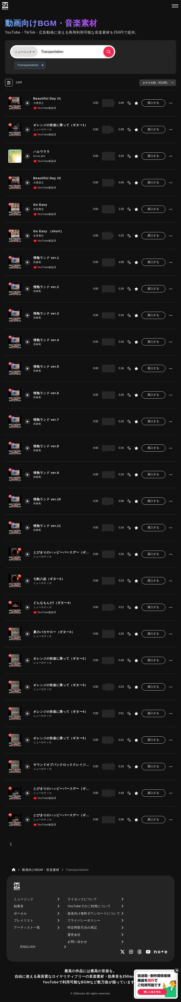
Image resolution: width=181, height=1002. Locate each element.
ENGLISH (27, 946)
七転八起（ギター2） (49, 579)
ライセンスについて (82, 899)
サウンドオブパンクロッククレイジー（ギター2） (61, 764)
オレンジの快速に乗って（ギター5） (60, 738)
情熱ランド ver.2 (46, 287)
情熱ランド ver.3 (46, 313)
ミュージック (24, 899)
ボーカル (20, 913)
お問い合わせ (77, 941)
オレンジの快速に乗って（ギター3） (60, 685)
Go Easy (40, 204)
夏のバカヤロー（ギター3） (54, 632)
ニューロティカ (42, 129)
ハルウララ (41, 151)
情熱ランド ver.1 (46, 257)
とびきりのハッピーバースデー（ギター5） (61, 552)
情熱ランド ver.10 (47, 499)
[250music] (5, 6)
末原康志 (38, 209)
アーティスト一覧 (27, 927)
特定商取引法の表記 (82, 927)
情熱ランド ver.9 (46, 472)
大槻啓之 (38, 103)
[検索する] (108, 52)
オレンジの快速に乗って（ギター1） (60, 125)
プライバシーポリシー (83, 920)
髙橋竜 (37, 262)
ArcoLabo (39, 156)
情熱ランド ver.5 (46, 366)
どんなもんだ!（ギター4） (53, 603)
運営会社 (74, 934)
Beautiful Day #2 (47, 178)
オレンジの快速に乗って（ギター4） (60, 711)
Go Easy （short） (48, 231)
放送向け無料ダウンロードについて (93, 913)
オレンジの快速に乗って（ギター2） (60, 658)
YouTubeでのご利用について (89, 906)
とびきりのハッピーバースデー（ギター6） (61, 788)
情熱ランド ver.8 (46, 446)
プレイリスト (24, 920)
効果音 (19, 906)
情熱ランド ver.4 (46, 340)
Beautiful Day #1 (47, 98)
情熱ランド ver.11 (47, 526)
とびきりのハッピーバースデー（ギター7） (61, 815)
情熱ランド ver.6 (46, 393)
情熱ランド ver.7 (46, 419)
